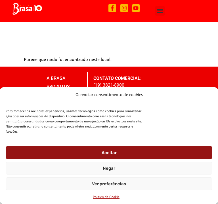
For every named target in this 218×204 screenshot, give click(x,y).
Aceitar (109, 152)
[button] (160, 11)
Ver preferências (109, 183)
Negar (109, 168)
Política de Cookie (106, 197)
